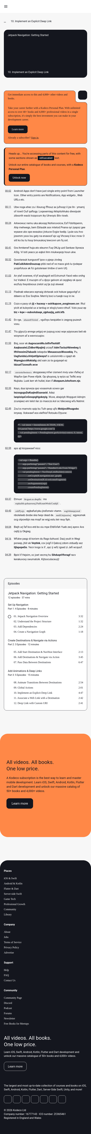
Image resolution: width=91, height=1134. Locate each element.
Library (8, 915)
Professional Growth (14, 905)
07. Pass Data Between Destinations (32, 663)
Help (6, 971)
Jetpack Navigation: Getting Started (33, 594)
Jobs (6, 938)
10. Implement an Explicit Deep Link (33, 693)
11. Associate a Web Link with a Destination (37, 699)
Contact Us (9, 981)
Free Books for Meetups (16, 1024)
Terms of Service (12, 943)
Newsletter (9, 1019)
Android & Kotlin (13, 884)
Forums (8, 1014)
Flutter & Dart (11, 889)
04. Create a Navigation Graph (29, 632)
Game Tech (10, 900)
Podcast (8, 1009)
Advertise (9, 953)
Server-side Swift (13, 894)
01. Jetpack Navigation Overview (31, 617)
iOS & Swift (10, 879)
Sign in (35, 137)
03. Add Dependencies (25, 627)
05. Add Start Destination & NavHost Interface (38, 653)
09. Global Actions (23, 688)
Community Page (13, 998)
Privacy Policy (11, 948)
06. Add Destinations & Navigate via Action (36, 658)
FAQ (6, 976)
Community (10, 910)
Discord (8, 1004)
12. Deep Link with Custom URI (31, 704)
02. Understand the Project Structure (32, 622)
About (7, 933)
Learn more (18, 129)
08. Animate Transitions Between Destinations (38, 683)
